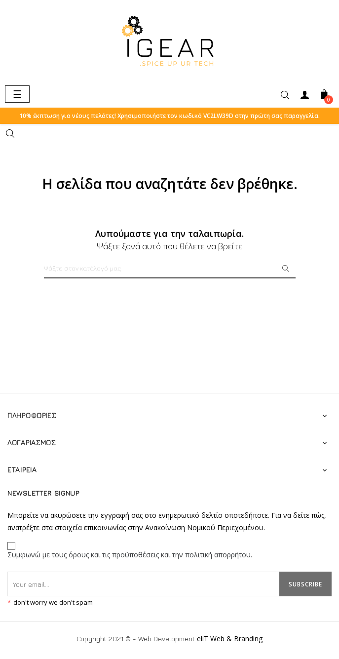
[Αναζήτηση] (170, 268)
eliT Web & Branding (230, 637)
